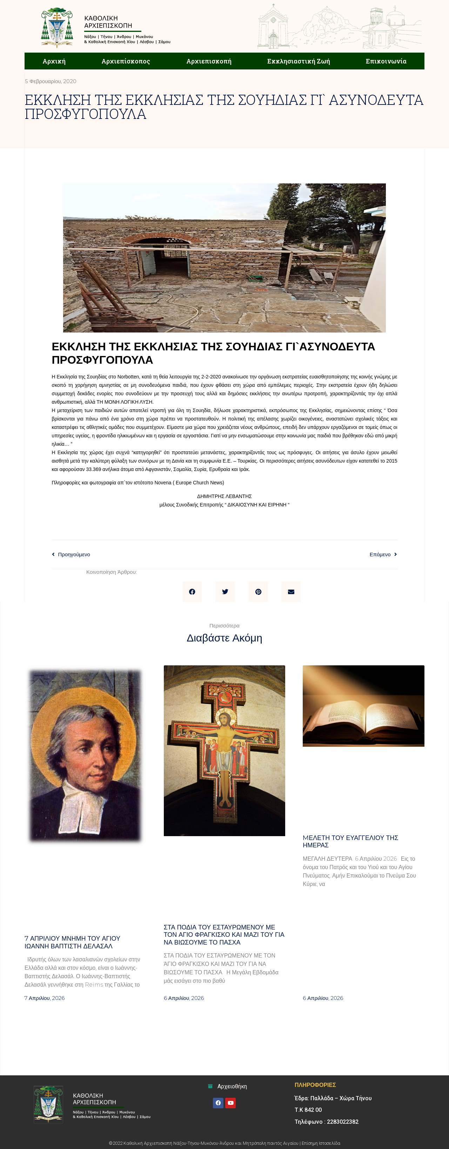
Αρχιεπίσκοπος (125, 61)
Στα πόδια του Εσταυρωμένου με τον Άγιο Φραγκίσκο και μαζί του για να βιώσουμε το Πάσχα (224, 934)
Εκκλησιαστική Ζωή (298, 61)
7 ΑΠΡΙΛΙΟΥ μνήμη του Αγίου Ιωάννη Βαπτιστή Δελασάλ (72, 942)
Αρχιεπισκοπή (209, 61)
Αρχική (54, 61)
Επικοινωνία (386, 61)
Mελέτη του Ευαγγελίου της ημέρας (350, 841)
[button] (192, 592)
